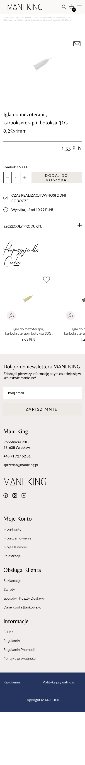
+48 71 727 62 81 (17, 456)
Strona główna (8, 17)
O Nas (8, 631)
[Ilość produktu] (15, 177)
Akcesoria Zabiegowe (55, 17)
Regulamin (11, 640)
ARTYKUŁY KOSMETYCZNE (27, 17)
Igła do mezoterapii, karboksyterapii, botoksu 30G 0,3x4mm (28, 331)
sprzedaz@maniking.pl (20, 464)
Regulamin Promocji (19, 649)
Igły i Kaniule (18, 20)
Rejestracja (12, 556)
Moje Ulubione (15, 547)
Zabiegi (43, 17)
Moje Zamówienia (17, 538)
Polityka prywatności (19, 658)
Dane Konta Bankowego (22, 607)
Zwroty (9, 589)
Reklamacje (12, 580)
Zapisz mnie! (42, 409)
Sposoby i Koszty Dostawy (24, 598)
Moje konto (12, 529)
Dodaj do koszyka (56, 177)
